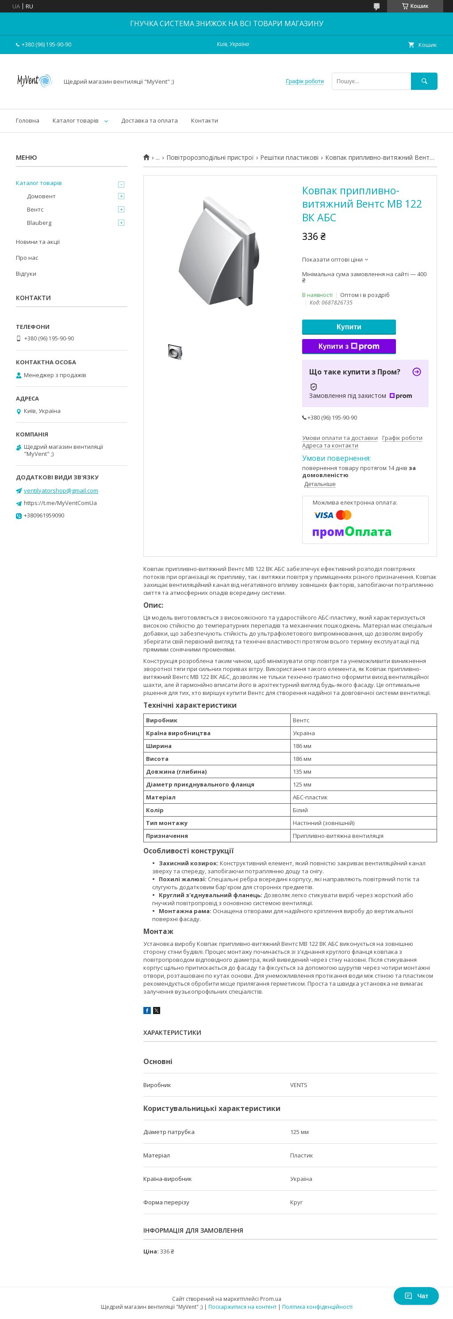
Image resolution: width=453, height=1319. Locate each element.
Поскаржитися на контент (242, 1307)
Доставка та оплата (149, 120)
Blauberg (39, 223)
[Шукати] (424, 81)
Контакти (204, 120)
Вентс (35, 209)
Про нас (27, 258)
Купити (349, 327)
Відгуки (26, 274)
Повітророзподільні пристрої (210, 157)
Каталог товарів (76, 120)
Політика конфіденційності (317, 1307)
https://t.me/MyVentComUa (60, 502)
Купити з (349, 347)
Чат (416, 1296)
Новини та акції (38, 242)
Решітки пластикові (289, 157)
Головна (27, 120)
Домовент (41, 196)
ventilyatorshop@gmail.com (61, 490)
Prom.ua (270, 1299)
